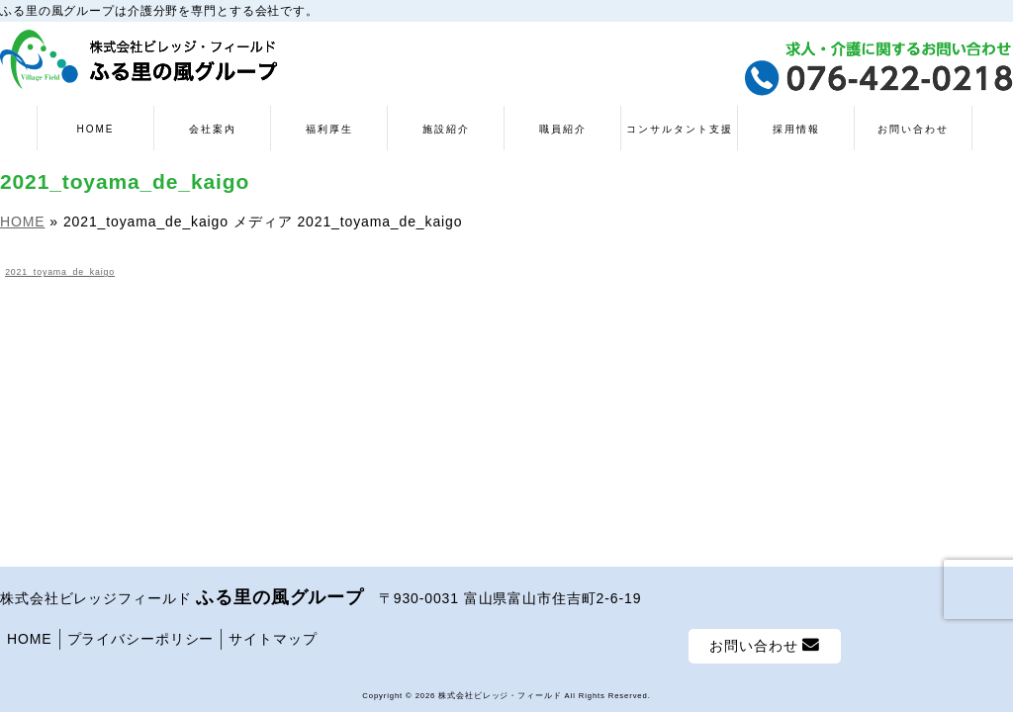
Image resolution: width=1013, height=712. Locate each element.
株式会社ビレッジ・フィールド (499, 695)
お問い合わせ (764, 645)
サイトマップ (273, 639)
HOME (29, 639)
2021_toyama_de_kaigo (60, 272)
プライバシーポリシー (141, 639)
